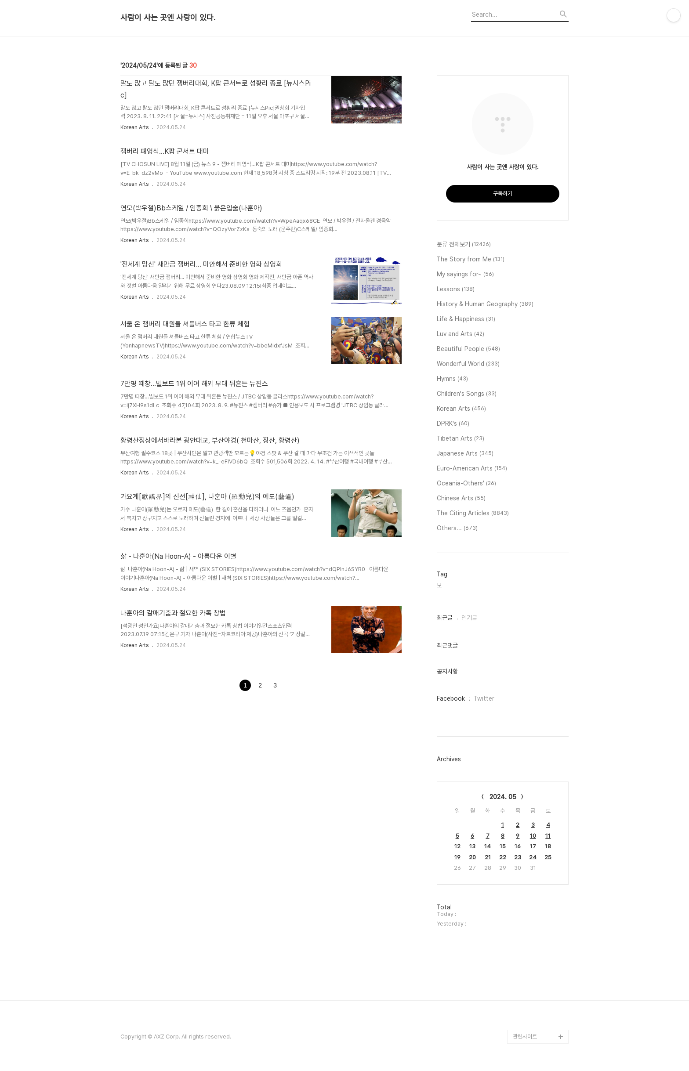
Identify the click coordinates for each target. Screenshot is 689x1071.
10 (533, 835)
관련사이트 (525, 1036)
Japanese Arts (465, 453)
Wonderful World (468, 364)
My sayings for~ (465, 274)
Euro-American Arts (472, 468)
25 (547, 857)
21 (488, 857)
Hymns (452, 379)
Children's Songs (467, 394)
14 (487, 846)
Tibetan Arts (460, 438)
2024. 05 (503, 797)
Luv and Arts (460, 334)
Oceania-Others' (466, 483)
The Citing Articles (473, 513)
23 (517, 857)
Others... (457, 528)
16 (518, 846)
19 (457, 857)
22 (502, 857)
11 (548, 835)
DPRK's (453, 424)
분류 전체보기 (464, 244)
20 (472, 857)
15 (503, 846)
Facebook (451, 698)
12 (457, 846)
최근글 (445, 617)
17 (533, 846)
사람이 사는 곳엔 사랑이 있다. (167, 17)
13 (472, 846)
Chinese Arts (461, 498)
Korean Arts (134, 127)
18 (548, 846)
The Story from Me (470, 259)
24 (533, 857)
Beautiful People (468, 349)
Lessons (456, 289)
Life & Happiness (466, 319)
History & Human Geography (485, 304)
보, (440, 585)
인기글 (469, 617)
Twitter (484, 698)
